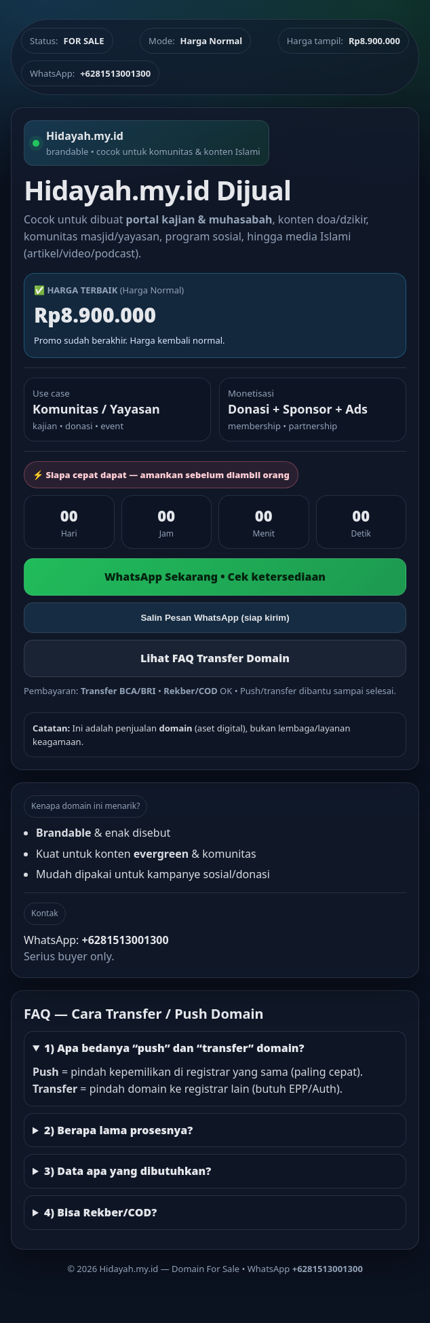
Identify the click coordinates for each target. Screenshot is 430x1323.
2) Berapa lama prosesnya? (118, 1130)
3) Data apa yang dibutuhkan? (127, 1170)
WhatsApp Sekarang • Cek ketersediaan (215, 576)
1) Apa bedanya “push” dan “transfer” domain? (174, 1047)
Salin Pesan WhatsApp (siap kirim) (214, 618)
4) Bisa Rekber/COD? (100, 1212)
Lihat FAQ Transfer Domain (215, 658)
